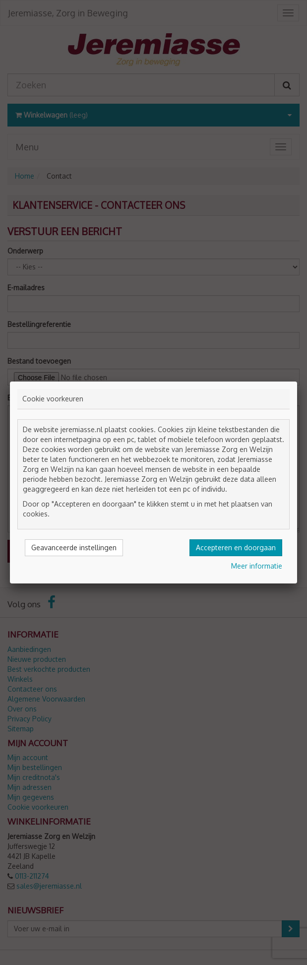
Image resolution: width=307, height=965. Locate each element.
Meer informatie (256, 566)
